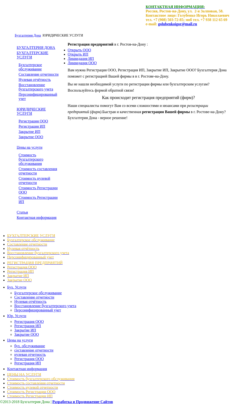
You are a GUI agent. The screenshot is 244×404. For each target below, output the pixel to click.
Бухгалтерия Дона (28, 35)
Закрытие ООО (31, 137)
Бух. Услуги (16, 287)
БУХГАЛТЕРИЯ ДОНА (36, 48)
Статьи (22, 212)
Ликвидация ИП (81, 59)
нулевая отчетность (30, 354)
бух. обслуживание (29, 346)
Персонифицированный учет (37, 310)
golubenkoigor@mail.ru (177, 24)
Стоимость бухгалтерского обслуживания (31, 159)
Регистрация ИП (32, 126)
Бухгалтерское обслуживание (30, 67)
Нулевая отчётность (35, 80)
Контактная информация (36, 217)
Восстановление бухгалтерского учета (36, 87)
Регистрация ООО (33, 121)
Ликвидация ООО (82, 63)
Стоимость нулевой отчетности (34, 180)
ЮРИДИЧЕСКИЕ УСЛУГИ (31, 111)
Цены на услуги (29, 147)
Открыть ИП (78, 54)
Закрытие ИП (29, 132)
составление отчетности (33, 350)
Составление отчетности (39, 74)
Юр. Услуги (16, 316)
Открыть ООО (79, 50)
